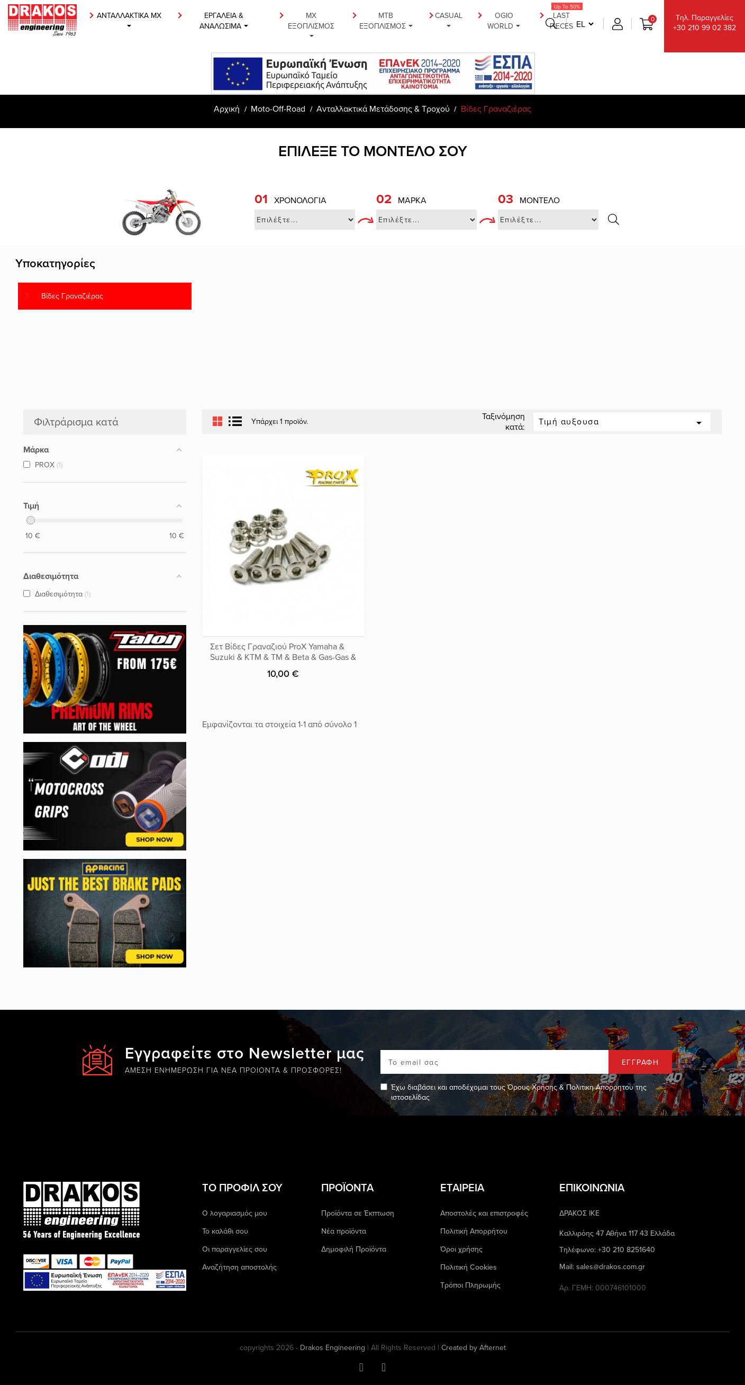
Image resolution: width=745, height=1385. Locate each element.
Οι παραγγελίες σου (234, 1249)
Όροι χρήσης (461, 1249)
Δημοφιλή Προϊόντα (353, 1249)
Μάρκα (401, 200)
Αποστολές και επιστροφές (484, 1213)
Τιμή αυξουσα (622, 422)
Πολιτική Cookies (468, 1267)
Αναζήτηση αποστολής (239, 1267)
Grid (217, 422)
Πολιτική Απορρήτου (473, 1231)
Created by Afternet (473, 1348)
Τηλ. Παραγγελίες (704, 22)
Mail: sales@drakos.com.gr (602, 1267)
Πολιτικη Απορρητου (599, 1087)
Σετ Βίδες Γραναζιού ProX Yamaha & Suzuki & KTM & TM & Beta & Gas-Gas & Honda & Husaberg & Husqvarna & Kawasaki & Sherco (283, 661)
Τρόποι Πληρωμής (470, 1285)
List (235, 422)
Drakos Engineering (332, 1347)
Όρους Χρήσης (532, 1087)
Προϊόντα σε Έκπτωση (357, 1213)
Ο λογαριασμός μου (234, 1213)
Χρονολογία (290, 200)
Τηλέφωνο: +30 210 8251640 (607, 1250)
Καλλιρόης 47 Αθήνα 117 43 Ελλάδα (617, 1233)
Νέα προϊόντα (343, 1231)
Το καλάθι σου (225, 1231)
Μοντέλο (529, 200)
